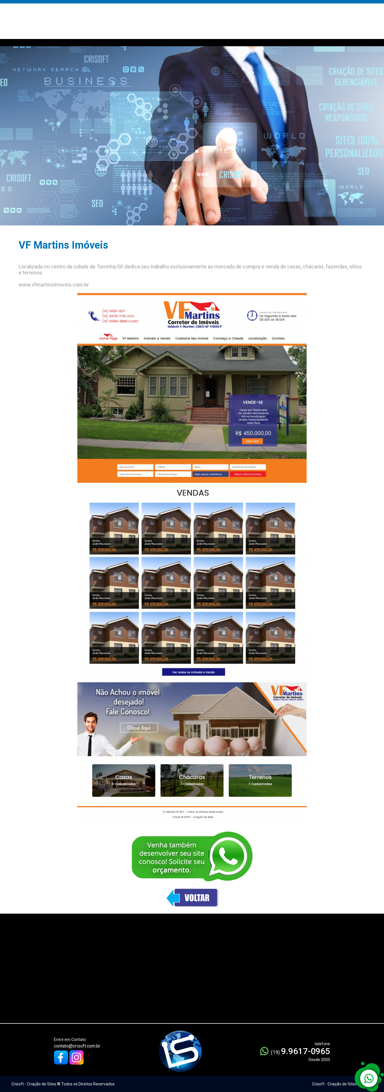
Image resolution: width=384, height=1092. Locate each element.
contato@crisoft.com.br (77, 1046)
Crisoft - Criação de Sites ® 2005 (341, 1084)
